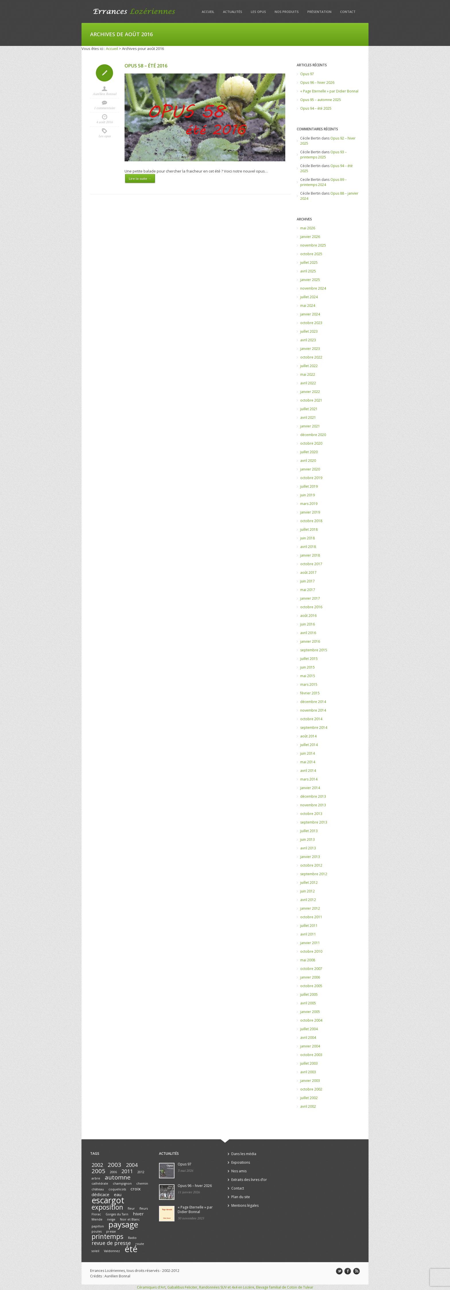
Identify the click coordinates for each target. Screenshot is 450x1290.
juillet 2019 (309, 486)
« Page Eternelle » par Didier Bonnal (329, 91)
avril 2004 (308, 1037)
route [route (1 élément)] (139, 1244)
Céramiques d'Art (151, 1287)
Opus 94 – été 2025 (315, 108)
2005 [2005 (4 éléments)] (98, 1171)
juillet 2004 (309, 1028)
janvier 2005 (310, 1011)
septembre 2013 (313, 822)
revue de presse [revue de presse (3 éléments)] (111, 1242)
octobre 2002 (311, 1089)
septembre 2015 (313, 650)
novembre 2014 (313, 710)
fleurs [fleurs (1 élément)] (143, 1208)
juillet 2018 (309, 529)
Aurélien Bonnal (104, 94)
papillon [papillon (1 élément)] (98, 1226)
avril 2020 (308, 460)
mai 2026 (307, 228)
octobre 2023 (311, 322)
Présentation (319, 11)
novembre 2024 (313, 288)
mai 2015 (307, 675)
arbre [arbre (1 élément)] (96, 1178)
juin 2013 (307, 839)
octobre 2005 (311, 985)
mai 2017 (307, 589)
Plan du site (240, 1196)
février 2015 (310, 693)
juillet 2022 (309, 365)
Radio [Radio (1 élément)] (132, 1238)
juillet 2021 (309, 408)
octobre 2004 (311, 1020)
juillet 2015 (309, 658)
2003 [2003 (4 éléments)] (114, 1165)
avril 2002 (308, 1106)
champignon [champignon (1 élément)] (122, 1183)
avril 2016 (308, 632)
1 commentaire (104, 108)
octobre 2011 (311, 917)
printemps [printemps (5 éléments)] (107, 1236)
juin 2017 (307, 581)
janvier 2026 (310, 236)
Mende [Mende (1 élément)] (97, 1219)
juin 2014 (307, 753)
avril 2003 (308, 1072)
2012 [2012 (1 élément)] (140, 1172)
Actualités (232, 11)
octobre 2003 (311, 1054)
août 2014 (308, 736)
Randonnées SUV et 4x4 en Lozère (226, 1287)
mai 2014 (307, 762)
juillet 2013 (309, 830)
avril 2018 (308, 546)
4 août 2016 (104, 122)
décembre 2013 (313, 796)
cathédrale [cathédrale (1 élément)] (100, 1183)
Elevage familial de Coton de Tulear (284, 1287)
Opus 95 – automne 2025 (320, 99)
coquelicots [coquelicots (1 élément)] (117, 1189)
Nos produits (287, 11)
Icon (104, 73)
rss (356, 1271)
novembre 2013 (313, 805)
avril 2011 (308, 934)
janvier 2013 (310, 856)
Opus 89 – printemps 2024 (323, 182)
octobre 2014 (311, 718)
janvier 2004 (310, 1046)
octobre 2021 (311, 400)
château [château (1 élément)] (98, 1189)
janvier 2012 (310, 908)
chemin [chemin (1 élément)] (142, 1183)
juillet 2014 (309, 744)
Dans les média (243, 1153)
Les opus (258, 11)
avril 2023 (308, 340)
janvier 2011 (310, 942)
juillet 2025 (309, 262)
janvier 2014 (310, 787)
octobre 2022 (311, 357)
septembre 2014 (313, 727)
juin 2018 (307, 538)
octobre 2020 (311, 443)
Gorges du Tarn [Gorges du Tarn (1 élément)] (117, 1214)
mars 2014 (308, 779)
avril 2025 (308, 271)
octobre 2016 (311, 607)
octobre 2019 (311, 477)
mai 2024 (307, 305)
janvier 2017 (310, 598)
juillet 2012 (309, 882)
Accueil (208, 11)
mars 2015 (308, 684)
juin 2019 (307, 495)
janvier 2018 (310, 555)
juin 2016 (307, 624)
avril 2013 (308, 848)
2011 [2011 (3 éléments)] (127, 1171)
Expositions (240, 1162)
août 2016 (308, 615)
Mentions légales (245, 1205)
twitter (339, 1271)
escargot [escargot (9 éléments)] (108, 1200)
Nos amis (239, 1171)
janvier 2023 (310, 348)
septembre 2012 (313, 873)
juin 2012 (307, 891)
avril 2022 (308, 383)
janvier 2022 (310, 391)
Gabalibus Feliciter (182, 1287)
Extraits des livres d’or (249, 1179)
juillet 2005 (309, 994)
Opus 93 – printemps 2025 (323, 155)
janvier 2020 (310, 469)
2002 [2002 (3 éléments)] (97, 1164)
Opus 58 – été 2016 (146, 66)
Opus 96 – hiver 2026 (317, 82)
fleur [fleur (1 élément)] (131, 1208)
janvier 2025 (310, 279)
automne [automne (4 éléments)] (118, 1177)
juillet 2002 (309, 1097)
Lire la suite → (140, 178)
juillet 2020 (309, 452)
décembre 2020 (313, 434)
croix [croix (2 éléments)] (136, 1189)
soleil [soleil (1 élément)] (95, 1251)
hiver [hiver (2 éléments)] (138, 1214)
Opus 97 (307, 73)
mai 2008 (307, 960)
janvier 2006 (310, 977)
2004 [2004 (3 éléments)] (131, 1164)
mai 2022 (307, 374)
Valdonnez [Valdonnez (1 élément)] (112, 1251)
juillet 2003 (309, 1063)
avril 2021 (308, 417)
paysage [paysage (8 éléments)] (123, 1224)
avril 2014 (308, 770)
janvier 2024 (310, 314)
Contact (348, 11)
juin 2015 (307, 667)
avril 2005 (308, 1003)
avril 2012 (308, 899)
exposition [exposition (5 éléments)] (107, 1207)
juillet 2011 (309, 925)
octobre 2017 (311, 563)
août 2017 (308, 572)
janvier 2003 (310, 1080)
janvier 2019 (310, 512)
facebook (347, 1271)
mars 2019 (308, 503)
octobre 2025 (311, 253)
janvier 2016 (310, 641)
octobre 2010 (311, 951)
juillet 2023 (309, 331)
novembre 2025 (313, 245)
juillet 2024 (309, 297)
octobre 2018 (311, 520)
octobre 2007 (311, 968)
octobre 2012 (311, 865)
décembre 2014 (313, 701)
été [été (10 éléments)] (131, 1249)
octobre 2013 (311, 813)
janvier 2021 (310, 426)
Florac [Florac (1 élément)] (96, 1214)
